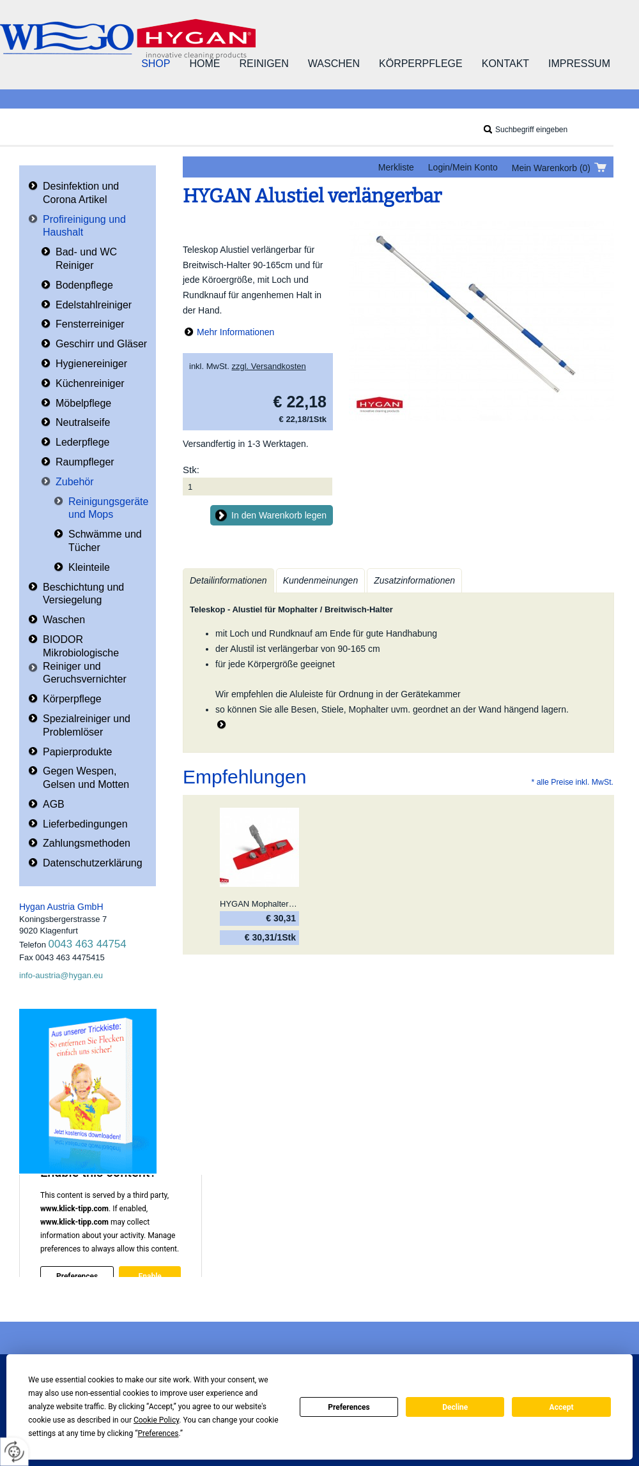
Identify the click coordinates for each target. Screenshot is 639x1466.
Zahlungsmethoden (86, 843)
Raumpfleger (85, 462)
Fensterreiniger (90, 324)
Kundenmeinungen (320, 580)
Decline (455, 1407)
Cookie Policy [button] (156, 1420)
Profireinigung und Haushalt (84, 226)
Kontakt (505, 63)
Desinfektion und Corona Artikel (81, 193)
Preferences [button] (157, 1433)
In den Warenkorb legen (279, 515)
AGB (54, 804)
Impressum (579, 63)
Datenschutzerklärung (92, 863)
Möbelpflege (83, 403)
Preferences (349, 1407)
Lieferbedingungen (85, 824)
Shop (155, 63)
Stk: (191, 469)
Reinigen (263, 63)
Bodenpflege (84, 285)
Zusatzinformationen (414, 580)
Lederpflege (83, 442)
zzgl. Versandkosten (268, 366)
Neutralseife (83, 422)
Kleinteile (89, 567)
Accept (562, 1407)
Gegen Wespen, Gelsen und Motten (86, 778)
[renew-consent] (14, 1451)
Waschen (334, 63)
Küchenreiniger (90, 383)
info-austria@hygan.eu (61, 975)
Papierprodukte (77, 751)
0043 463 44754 (88, 944)
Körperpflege (421, 63)
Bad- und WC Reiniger (86, 258)
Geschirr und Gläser (101, 343)
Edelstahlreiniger (94, 304)
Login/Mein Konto (463, 167)
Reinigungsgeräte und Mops (108, 508)
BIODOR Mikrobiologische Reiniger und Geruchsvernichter (85, 659)
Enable (149, 1276)
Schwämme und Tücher (105, 541)
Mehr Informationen (235, 332)
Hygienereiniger (91, 363)
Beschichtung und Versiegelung (83, 594)
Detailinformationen (228, 580)
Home (204, 63)
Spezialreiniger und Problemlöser (86, 725)
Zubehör (75, 481)
